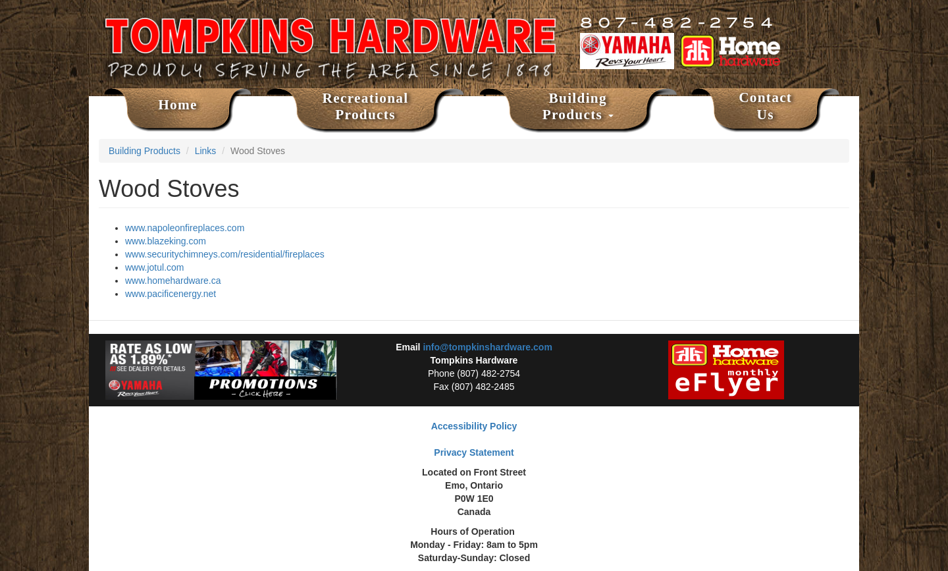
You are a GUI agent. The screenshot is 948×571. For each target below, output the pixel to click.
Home (178, 105)
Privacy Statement (474, 452)
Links (206, 151)
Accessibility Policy (474, 426)
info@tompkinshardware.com (487, 347)
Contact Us (765, 106)
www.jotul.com (154, 267)
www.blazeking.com (165, 241)
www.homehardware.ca (173, 280)
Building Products (578, 106)
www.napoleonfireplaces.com (184, 228)
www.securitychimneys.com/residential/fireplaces (225, 254)
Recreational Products (366, 106)
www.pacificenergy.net (170, 293)
